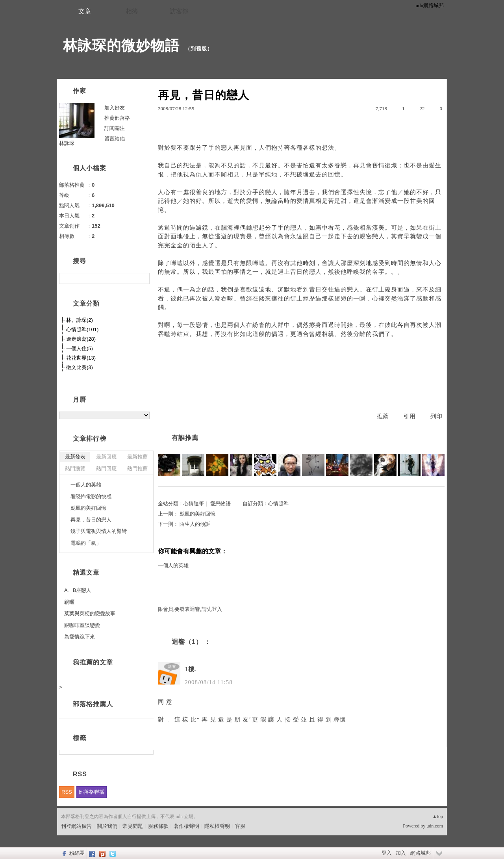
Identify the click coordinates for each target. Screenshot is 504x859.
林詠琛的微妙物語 (121, 45)
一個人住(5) (79, 348)
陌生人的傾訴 (195, 524)
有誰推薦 (185, 437)
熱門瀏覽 (75, 468)
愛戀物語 (220, 503)
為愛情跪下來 (79, 637)
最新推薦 (137, 457)
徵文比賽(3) (79, 367)
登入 (387, 853)
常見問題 (132, 826)
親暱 (69, 602)
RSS (66, 792)
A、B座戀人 (77, 590)
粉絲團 (77, 853)
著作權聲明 (186, 826)
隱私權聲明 (217, 826)
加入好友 (114, 108)
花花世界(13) (81, 358)
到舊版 (199, 49)
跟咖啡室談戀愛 (82, 625)
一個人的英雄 (173, 565)
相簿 (132, 11)
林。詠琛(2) (79, 320)
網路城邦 (420, 853)
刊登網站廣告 (76, 826)
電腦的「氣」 (85, 543)
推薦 (383, 416)
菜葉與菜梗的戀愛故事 (89, 613)
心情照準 (278, 503)
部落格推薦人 (93, 704)
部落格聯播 (91, 792)
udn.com (434, 826)
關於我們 (107, 826)
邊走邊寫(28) (81, 339)
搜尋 (143, 278)
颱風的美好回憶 (197, 514)
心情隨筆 (193, 503)
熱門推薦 (137, 468)
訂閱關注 (114, 128)
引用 (409, 416)
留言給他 (114, 138)
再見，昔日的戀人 (90, 520)
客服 (240, 826)
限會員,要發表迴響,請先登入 (190, 609)
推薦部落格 (117, 118)
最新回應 (106, 457)
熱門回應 (106, 468)
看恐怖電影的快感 (90, 496)
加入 (401, 853)
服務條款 (158, 826)
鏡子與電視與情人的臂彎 (98, 531)
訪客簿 (179, 11)
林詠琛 (66, 143)
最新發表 (75, 457)
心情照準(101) (82, 329)
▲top (437, 816)
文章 (84, 11)
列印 (436, 416)
